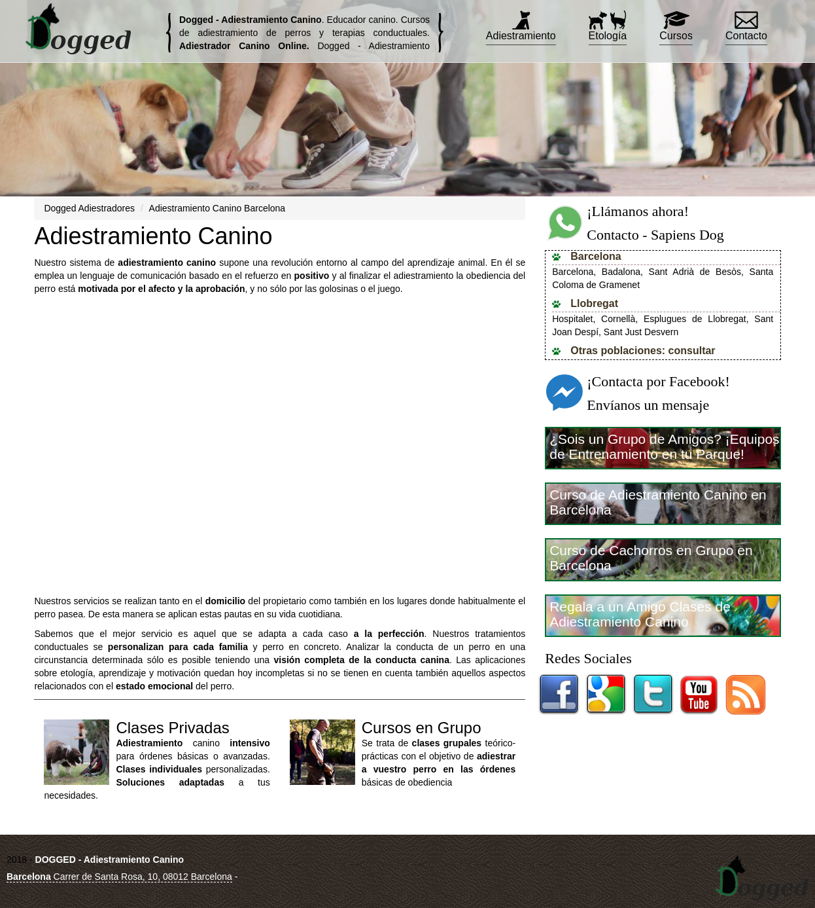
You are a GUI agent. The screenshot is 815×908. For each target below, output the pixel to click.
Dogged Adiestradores (89, 208)
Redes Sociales (588, 658)
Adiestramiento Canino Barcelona (217, 208)
